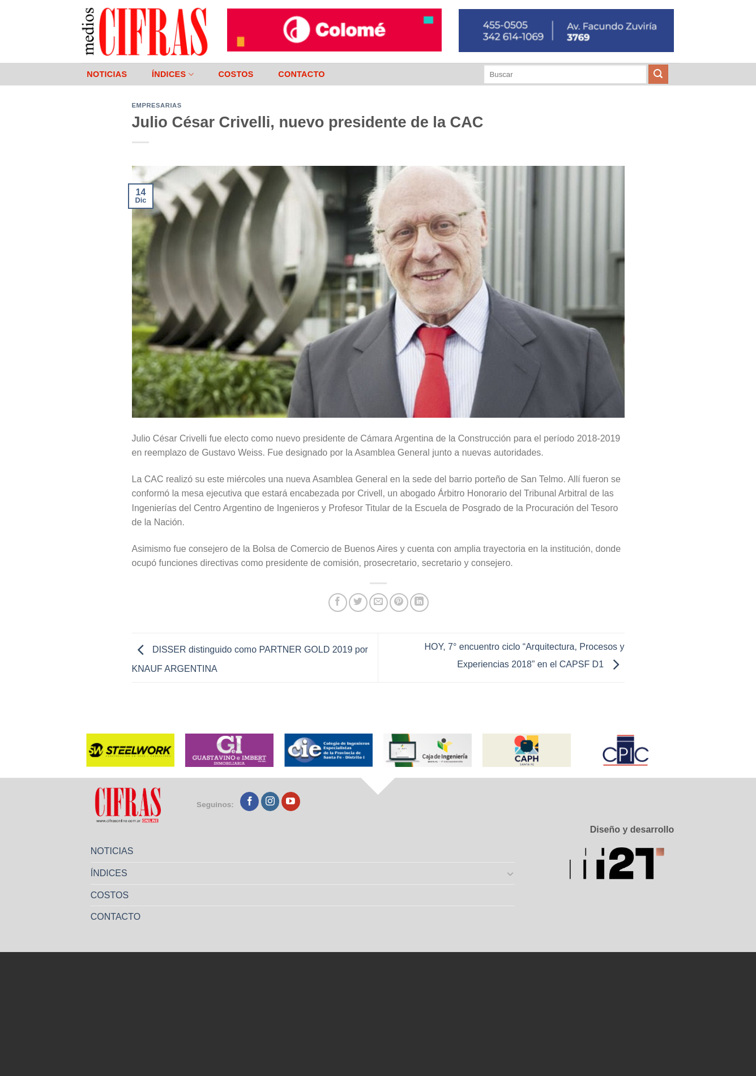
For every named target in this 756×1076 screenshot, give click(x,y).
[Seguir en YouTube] (290, 801)
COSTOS (235, 74)
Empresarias (157, 105)
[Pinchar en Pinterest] (399, 602)
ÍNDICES (173, 74)
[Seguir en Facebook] (249, 801)
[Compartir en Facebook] (337, 602)
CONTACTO (301, 74)
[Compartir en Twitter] (358, 602)
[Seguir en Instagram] (270, 801)
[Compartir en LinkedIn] (419, 602)
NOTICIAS (107, 74)
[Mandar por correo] (378, 602)
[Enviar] (658, 74)
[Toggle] (510, 873)
